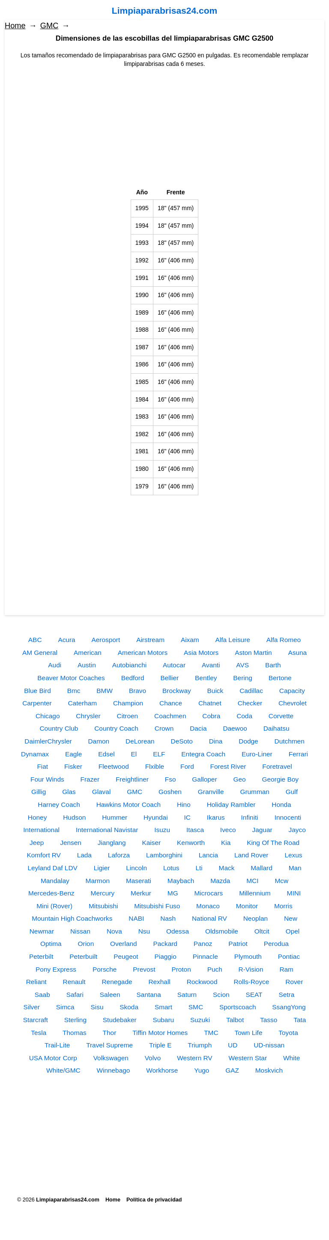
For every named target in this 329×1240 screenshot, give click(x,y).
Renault (74, 981)
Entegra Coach (203, 754)
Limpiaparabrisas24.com (164, 10)
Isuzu (162, 829)
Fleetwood (114, 766)
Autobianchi (129, 665)
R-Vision (251, 969)
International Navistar (107, 829)
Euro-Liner (257, 754)
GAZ (232, 1070)
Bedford (132, 677)
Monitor (247, 906)
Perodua (276, 943)
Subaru (163, 1019)
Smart (163, 1007)
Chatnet (209, 703)
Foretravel (277, 766)
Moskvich (269, 1070)
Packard (165, 943)
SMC (195, 1007)
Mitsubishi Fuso (157, 906)
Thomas (75, 1032)
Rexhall (159, 981)
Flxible (154, 766)
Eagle (73, 754)
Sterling (75, 1019)
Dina (216, 741)
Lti (198, 867)
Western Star (248, 1058)
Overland (123, 943)
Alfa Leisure (232, 639)
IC (187, 817)
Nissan (80, 931)
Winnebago (113, 1070)
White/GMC (63, 1070)
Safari (75, 994)
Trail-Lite (57, 1045)
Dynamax (35, 754)
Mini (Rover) (54, 906)
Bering (242, 677)
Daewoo (235, 728)
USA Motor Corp (53, 1058)
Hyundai (155, 817)
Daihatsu (276, 728)
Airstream (150, 639)
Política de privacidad (154, 1200)
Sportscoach (237, 1007)
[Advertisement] (164, 128)
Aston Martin (253, 652)
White (291, 1058)
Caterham (82, 703)
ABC (35, 639)
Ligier (102, 867)
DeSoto (182, 741)
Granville (211, 791)
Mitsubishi (103, 906)
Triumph (200, 1045)
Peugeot (126, 956)
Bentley (206, 677)
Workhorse (162, 1070)
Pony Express (56, 969)
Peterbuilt (83, 956)
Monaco (208, 906)
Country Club (59, 728)
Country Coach (116, 728)
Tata (299, 1019)
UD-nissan (269, 1045)
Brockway (176, 690)
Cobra (211, 716)
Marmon (98, 880)
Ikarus (216, 817)
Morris (283, 906)
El (134, 754)
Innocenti (288, 817)
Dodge (248, 741)
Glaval (101, 791)
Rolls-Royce (251, 981)
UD (232, 1045)
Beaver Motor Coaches (71, 677)
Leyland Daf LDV (52, 867)
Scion (221, 994)
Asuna (297, 652)
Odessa (177, 931)
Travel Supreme (109, 1045)
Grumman (254, 791)
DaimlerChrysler (48, 741)
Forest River (228, 766)
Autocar (174, 665)
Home (15, 25)
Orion (86, 943)
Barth (273, 665)
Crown (164, 728)
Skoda (129, 1007)
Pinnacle (205, 956)
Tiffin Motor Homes (160, 1032)
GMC (49, 25)
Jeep (37, 842)
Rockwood (202, 981)
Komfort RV (44, 855)
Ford (187, 766)
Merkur (141, 893)
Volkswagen (111, 1058)
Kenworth (191, 842)
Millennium (255, 893)
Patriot (237, 943)
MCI (252, 880)
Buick (215, 690)
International (41, 829)
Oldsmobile (221, 931)
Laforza (119, 855)
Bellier (169, 677)
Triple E (160, 1045)
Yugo (201, 1070)
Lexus (293, 855)
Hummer (114, 817)
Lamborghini (164, 855)
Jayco (297, 829)
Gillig (38, 791)
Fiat (42, 766)
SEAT (253, 994)
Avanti (211, 665)
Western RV (194, 1058)
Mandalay (55, 880)
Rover (294, 981)
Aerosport (106, 639)
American (88, 652)
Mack (227, 867)
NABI (136, 918)
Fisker (73, 766)
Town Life (248, 1032)
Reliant (36, 981)
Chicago (48, 716)
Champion (128, 703)
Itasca (195, 829)
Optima (51, 943)
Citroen (127, 716)
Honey (37, 817)
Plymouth (248, 956)
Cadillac (251, 690)
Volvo (153, 1058)
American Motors (142, 652)
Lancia (208, 855)
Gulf (292, 791)
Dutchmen (290, 741)
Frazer (90, 779)
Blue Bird (37, 690)
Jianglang (112, 842)
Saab (42, 994)
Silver (31, 1007)
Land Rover (251, 855)
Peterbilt (41, 956)
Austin (87, 665)
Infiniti (249, 817)
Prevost (144, 969)
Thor (110, 1032)
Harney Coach (59, 804)
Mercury (103, 893)
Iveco (228, 829)
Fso (170, 779)
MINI (294, 893)
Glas (69, 791)
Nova (114, 931)
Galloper (204, 779)
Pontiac (289, 956)
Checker (250, 703)
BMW (104, 690)
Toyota (288, 1032)
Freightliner (132, 779)
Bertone (280, 677)
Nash (168, 918)
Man (295, 867)
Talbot (235, 1019)
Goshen (170, 791)
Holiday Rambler (231, 804)
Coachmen (170, 716)
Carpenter (36, 703)
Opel (293, 931)
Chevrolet (292, 703)
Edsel (106, 754)
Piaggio (165, 956)
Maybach (180, 880)
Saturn (187, 994)
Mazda (220, 880)
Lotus (171, 867)
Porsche (105, 969)
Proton (181, 969)
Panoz (203, 943)
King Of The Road (273, 842)
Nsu (144, 931)
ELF (159, 754)
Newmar (42, 931)
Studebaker (120, 1019)
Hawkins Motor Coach (128, 804)
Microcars (208, 893)
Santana (149, 994)
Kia (225, 842)
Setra (286, 994)
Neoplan (255, 918)
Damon (99, 741)
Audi (54, 665)
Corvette (281, 716)
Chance (170, 703)
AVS (242, 665)
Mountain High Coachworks (72, 918)
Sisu (97, 1007)
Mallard (261, 867)
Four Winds (47, 779)
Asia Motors (201, 652)
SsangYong (288, 1007)
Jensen (70, 842)
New (290, 918)
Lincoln (136, 867)
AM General (39, 652)
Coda (244, 716)
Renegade (117, 981)
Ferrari (298, 754)
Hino (184, 804)
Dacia (198, 728)
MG (172, 893)
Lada (84, 855)
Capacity (292, 690)
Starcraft (35, 1019)
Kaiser (151, 842)
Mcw (281, 880)
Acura (66, 639)
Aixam (190, 639)
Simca (65, 1007)
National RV (209, 918)
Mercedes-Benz (51, 893)
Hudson (74, 817)
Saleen (110, 994)
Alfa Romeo (283, 639)
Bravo (137, 690)
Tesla (38, 1032)
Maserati (138, 880)
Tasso (268, 1019)
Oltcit (261, 931)
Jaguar (262, 829)
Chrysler (88, 716)
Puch (214, 969)
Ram (286, 969)
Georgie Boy (280, 779)
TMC (211, 1032)
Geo (239, 779)
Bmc (74, 690)
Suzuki (200, 1019)
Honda (281, 804)
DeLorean (140, 741)
